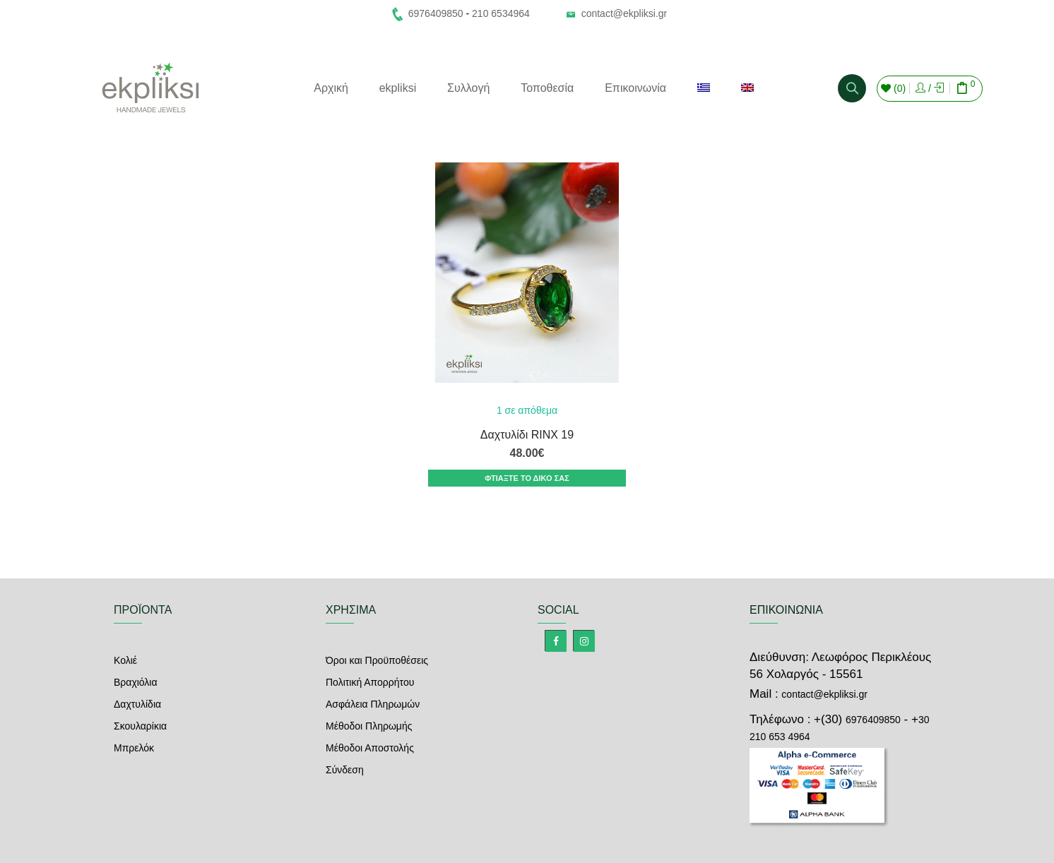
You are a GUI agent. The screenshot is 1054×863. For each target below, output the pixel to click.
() (893, 88)
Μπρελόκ (134, 748)
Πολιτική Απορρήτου (370, 682)
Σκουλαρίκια (140, 726)
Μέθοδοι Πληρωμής (369, 726)
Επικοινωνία (635, 88)
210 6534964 (501, 13)
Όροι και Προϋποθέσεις (377, 660)
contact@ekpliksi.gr (624, 13)
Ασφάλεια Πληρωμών (373, 704)
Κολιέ (125, 660)
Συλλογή (468, 88)
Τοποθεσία (547, 88)
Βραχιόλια (136, 682)
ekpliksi (397, 88)
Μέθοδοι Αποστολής (370, 748)
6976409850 (873, 719)
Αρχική (331, 88)
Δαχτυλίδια (137, 704)
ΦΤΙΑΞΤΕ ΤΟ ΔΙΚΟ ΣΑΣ (527, 478)
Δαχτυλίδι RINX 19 (527, 435)
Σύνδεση (345, 769)
